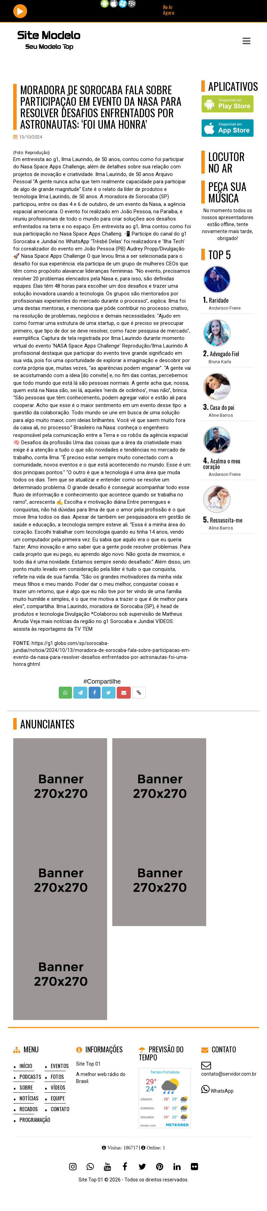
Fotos (57, 1076)
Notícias (29, 1098)
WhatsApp (222, 1091)
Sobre (26, 1087)
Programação (34, 1119)
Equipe (58, 1098)
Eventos (60, 1065)
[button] (246, 41)
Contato (60, 1109)
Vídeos (58, 1087)
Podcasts (30, 1076)
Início (25, 1065)
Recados (28, 1109)
